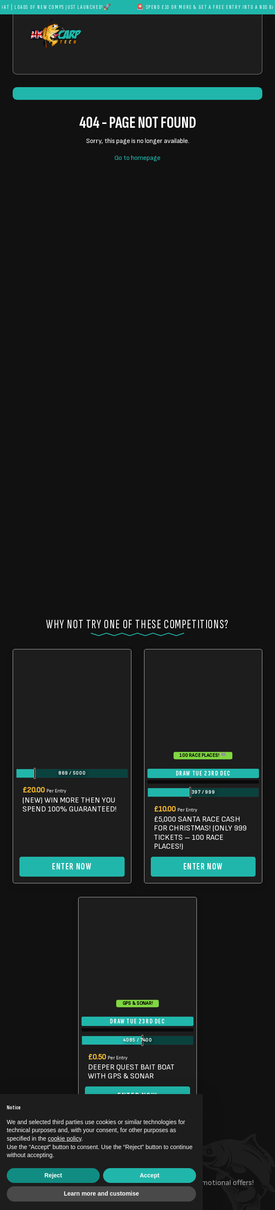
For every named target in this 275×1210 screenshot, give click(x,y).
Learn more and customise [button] (101, 1193)
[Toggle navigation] (162, 63)
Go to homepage (137, 158)
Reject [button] (53, 1175)
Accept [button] (150, 1175)
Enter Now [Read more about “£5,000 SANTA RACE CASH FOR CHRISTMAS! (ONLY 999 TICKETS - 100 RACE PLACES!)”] (203, 866)
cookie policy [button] (64, 1138)
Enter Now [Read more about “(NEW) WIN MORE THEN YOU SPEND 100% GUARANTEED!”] (72, 866)
